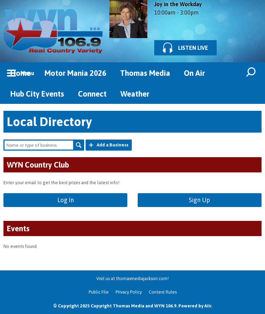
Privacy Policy (129, 292)
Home (20, 73)
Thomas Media (145, 73)
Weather (134, 93)
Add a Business (112, 144)
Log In (65, 200)
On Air (194, 73)
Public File (99, 292)
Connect (92, 93)
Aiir (207, 305)
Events (18, 228)
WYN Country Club (38, 164)
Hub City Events (37, 93)
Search (78, 145)
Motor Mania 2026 (75, 73)
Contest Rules (163, 292)
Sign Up (199, 200)
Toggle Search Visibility (251, 72)
